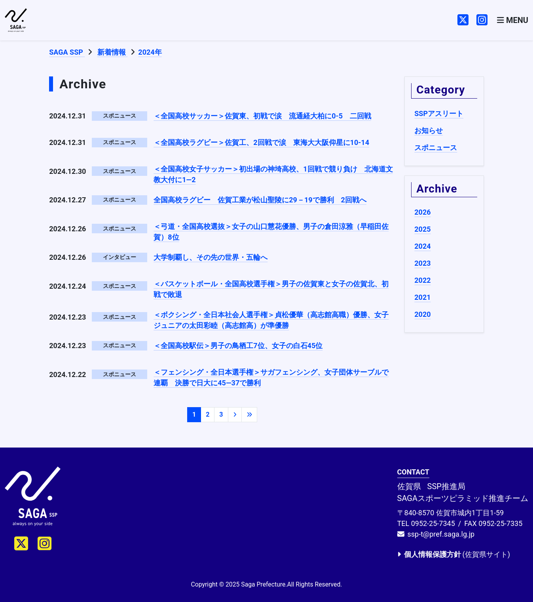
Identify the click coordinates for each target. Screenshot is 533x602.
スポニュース (435, 147)
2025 (422, 229)
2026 (422, 212)
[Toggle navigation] (512, 20)
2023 (422, 263)
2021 (422, 297)
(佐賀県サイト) (453, 554)
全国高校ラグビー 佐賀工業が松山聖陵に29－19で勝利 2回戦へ (260, 200)
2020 (422, 314)
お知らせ (428, 130)
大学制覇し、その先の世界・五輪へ (210, 257)
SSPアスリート (438, 113)
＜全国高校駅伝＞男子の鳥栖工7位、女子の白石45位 (238, 345)
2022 (422, 280)
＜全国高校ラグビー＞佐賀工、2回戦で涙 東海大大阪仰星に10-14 (261, 142)
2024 (422, 246)
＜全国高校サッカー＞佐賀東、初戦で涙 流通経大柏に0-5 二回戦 (262, 116)
